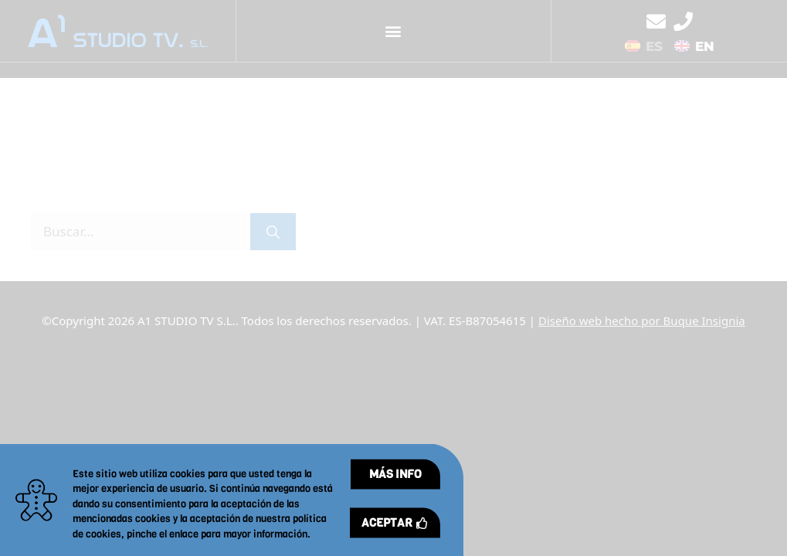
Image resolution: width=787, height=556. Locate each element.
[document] (393, 278)
